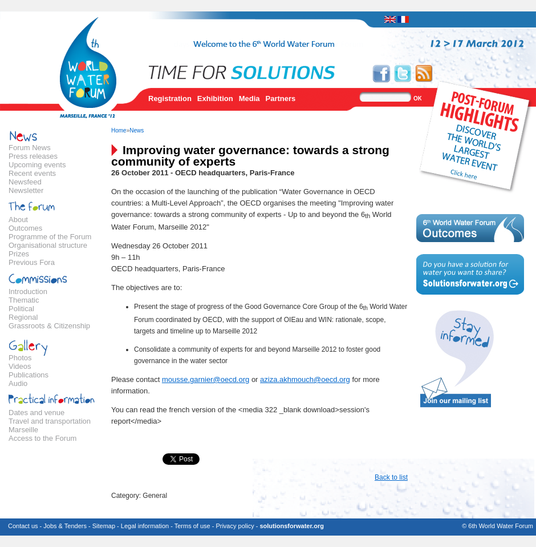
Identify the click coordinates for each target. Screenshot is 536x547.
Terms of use (192, 525)
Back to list (391, 477)
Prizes (19, 254)
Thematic (24, 300)
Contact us (23, 525)
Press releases (33, 156)
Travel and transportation (50, 421)
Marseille (23, 429)
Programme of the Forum (50, 236)
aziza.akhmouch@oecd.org (305, 379)
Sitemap (103, 525)
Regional (23, 317)
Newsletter (26, 190)
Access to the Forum (42, 438)
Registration (170, 98)
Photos (20, 357)
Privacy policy (235, 525)
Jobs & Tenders (65, 525)
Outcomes (25, 228)
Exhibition (215, 98)
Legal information (145, 525)
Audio (18, 383)
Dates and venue (36, 412)
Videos (20, 366)
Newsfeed (25, 182)
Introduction (28, 291)
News (136, 130)
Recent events (32, 173)
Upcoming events (37, 164)
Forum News (30, 147)
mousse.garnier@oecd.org (205, 379)
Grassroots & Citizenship (49, 325)
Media (249, 98)
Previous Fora (32, 262)
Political (21, 308)
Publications (28, 375)
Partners (281, 98)
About (18, 219)
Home (119, 130)
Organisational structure (48, 245)
